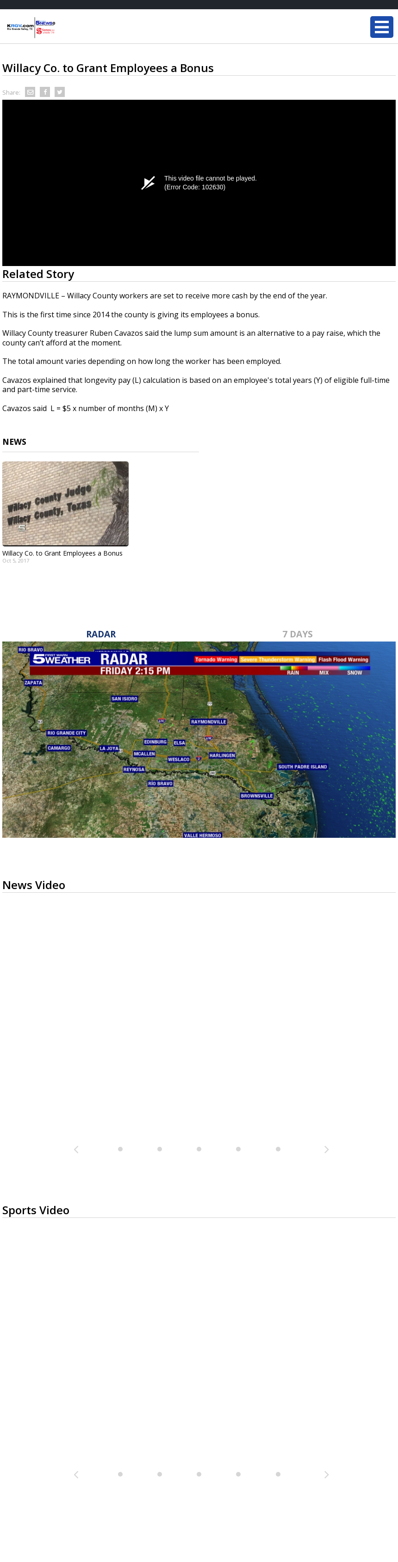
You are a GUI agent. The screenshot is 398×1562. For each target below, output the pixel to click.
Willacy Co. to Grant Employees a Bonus (62, 553)
